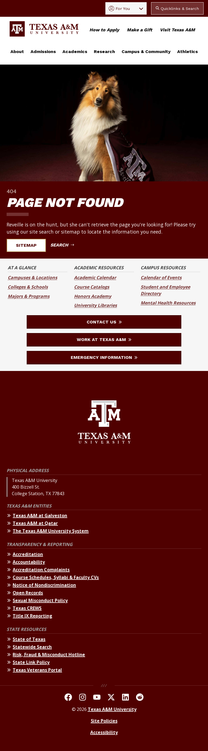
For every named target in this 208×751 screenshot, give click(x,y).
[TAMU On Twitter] (111, 698)
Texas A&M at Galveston (40, 515)
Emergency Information (104, 357)
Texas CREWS (27, 608)
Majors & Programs (29, 296)
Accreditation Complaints (41, 570)
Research (104, 51)
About (17, 51)
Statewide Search (32, 647)
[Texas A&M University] (104, 422)
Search (62, 245)
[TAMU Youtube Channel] (97, 698)
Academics (74, 51)
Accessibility (104, 732)
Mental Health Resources (168, 303)
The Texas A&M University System (51, 531)
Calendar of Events (161, 278)
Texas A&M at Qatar (35, 523)
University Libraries (95, 305)
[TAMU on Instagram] (82, 698)
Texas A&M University (112, 709)
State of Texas (29, 639)
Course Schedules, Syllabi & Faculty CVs (56, 577)
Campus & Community (146, 51)
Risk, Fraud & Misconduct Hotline (49, 655)
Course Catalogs (91, 287)
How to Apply (104, 29)
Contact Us (104, 322)
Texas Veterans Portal (37, 670)
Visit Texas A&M (177, 29)
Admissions (43, 51)
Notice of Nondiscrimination (44, 585)
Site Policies (104, 721)
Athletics (187, 51)
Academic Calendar (95, 278)
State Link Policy (31, 662)
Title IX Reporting (32, 616)
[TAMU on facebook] (68, 698)
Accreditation (28, 554)
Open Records (28, 593)
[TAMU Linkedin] (125, 698)
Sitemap (29, 245)
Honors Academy (92, 296)
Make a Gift (139, 29)
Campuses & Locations (32, 278)
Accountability (29, 562)
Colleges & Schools (28, 287)
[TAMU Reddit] (140, 698)
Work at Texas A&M (104, 339)
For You (119, 8)
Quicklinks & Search (177, 8)
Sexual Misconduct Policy (40, 600)
